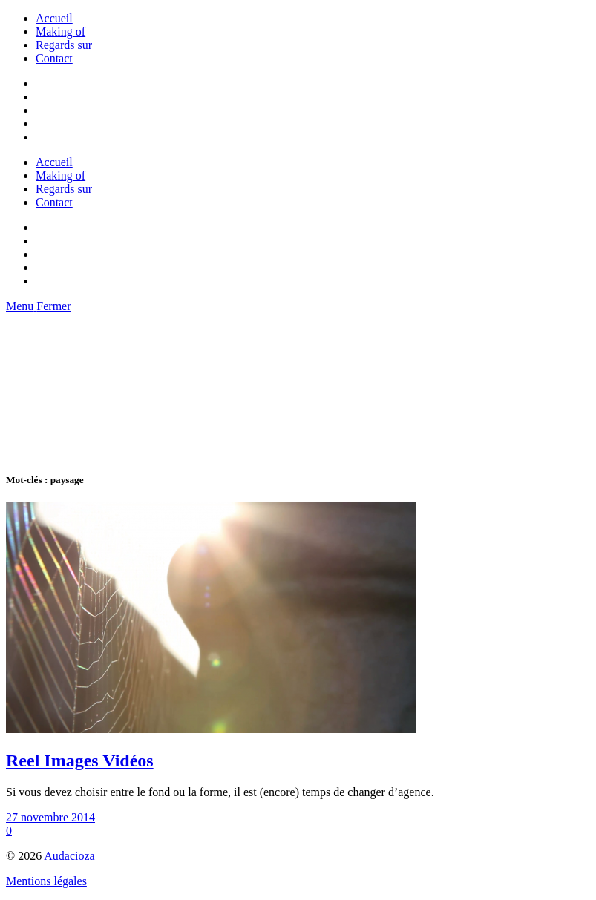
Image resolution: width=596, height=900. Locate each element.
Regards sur (64, 45)
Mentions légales (46, 881)
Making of (60, 31)
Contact (54, 58)
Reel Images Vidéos (80, 760)
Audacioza (69, 856)
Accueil (54, 18)
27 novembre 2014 (50, 817)
